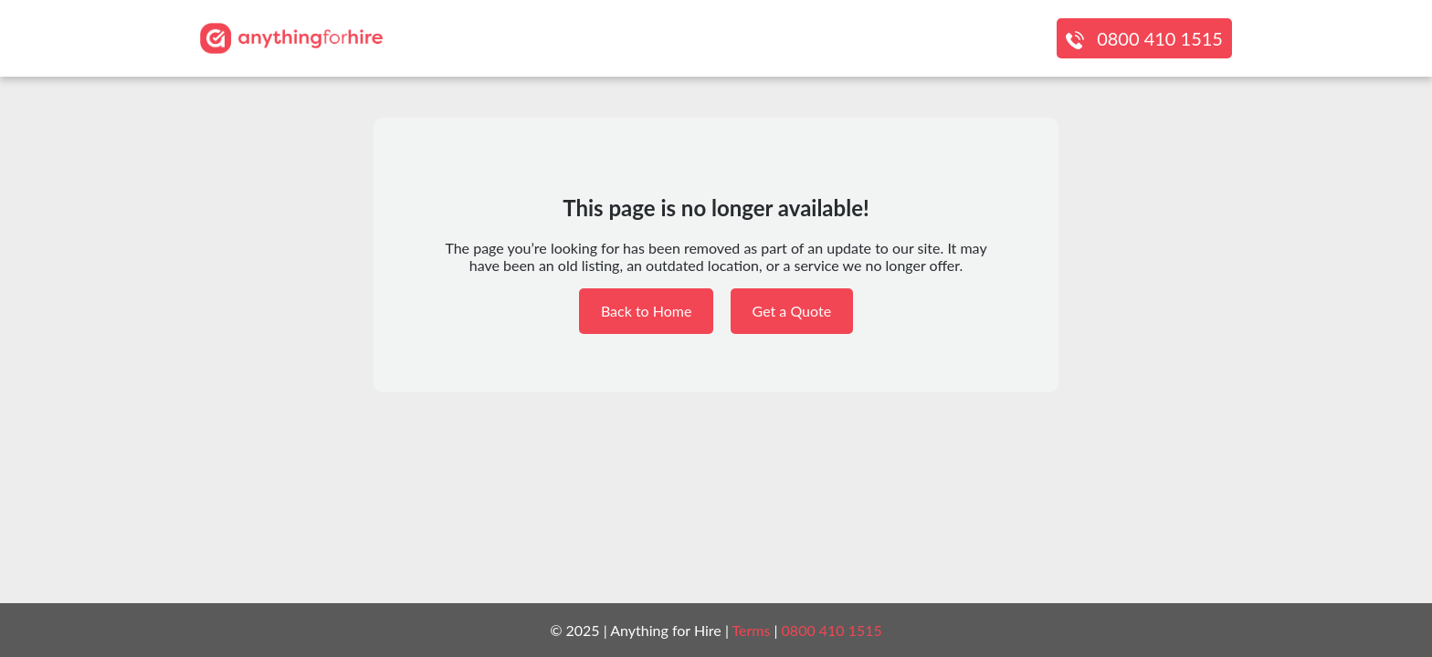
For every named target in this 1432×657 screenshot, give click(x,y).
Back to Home (646, 310)
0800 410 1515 (1160, 38)
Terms (751, 630)
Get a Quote (792, 310)
